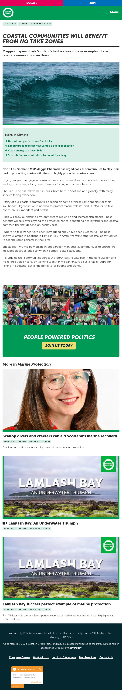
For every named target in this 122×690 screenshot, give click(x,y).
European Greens (19, 657)
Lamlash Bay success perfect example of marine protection (57, 604)
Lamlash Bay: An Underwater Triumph (42, 523)
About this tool (36, 682)
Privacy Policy (73, 647)
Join (92, 2)
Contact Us (106, 657)
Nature (22, 441)
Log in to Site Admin (64, 657)
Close (40, 669)
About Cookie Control (14, 669)
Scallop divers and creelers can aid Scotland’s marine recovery (60, 436)
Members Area (87, 657)
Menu (114, 12)
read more (17, 686)
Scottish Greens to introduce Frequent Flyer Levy (37, 155)
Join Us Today (58, 345)
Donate (31, 2)
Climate (23, 23)
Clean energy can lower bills (25, 150)
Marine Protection (41, 23)
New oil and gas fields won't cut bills (30, 141)
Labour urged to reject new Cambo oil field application (41, 145)
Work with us (41, 657)
